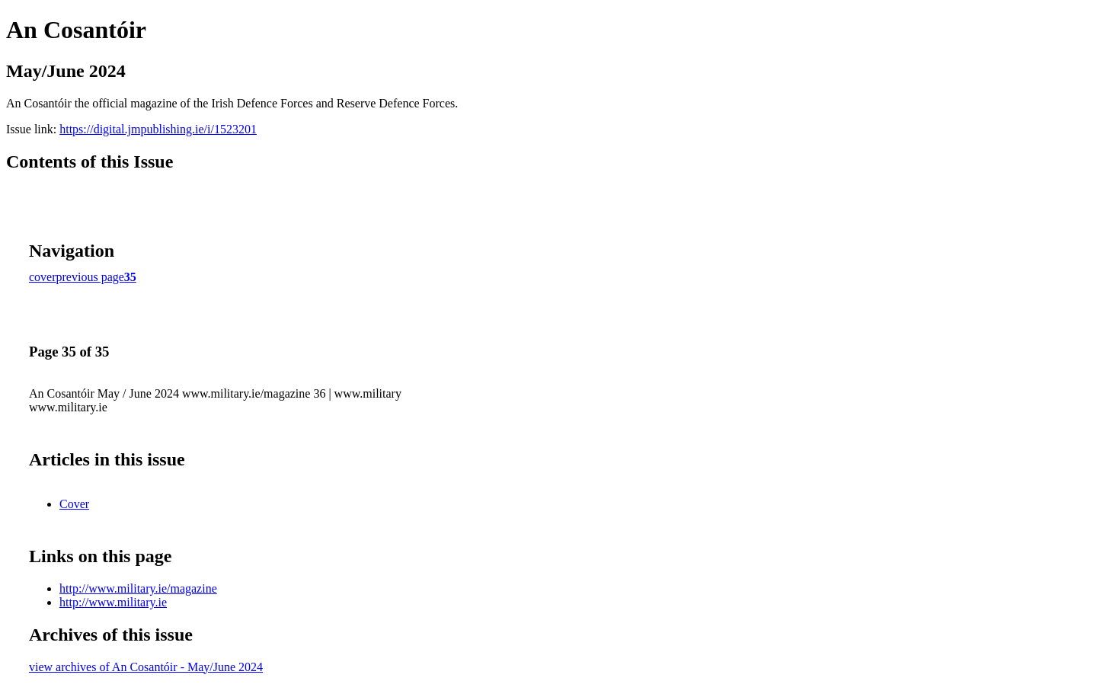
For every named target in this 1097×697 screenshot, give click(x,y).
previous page (90, 276)
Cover (74, 503)
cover (42, 276)
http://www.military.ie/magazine (138, 588)
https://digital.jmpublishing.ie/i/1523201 (158, 129)
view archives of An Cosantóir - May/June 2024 (146, 666)
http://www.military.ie (113, 602)
